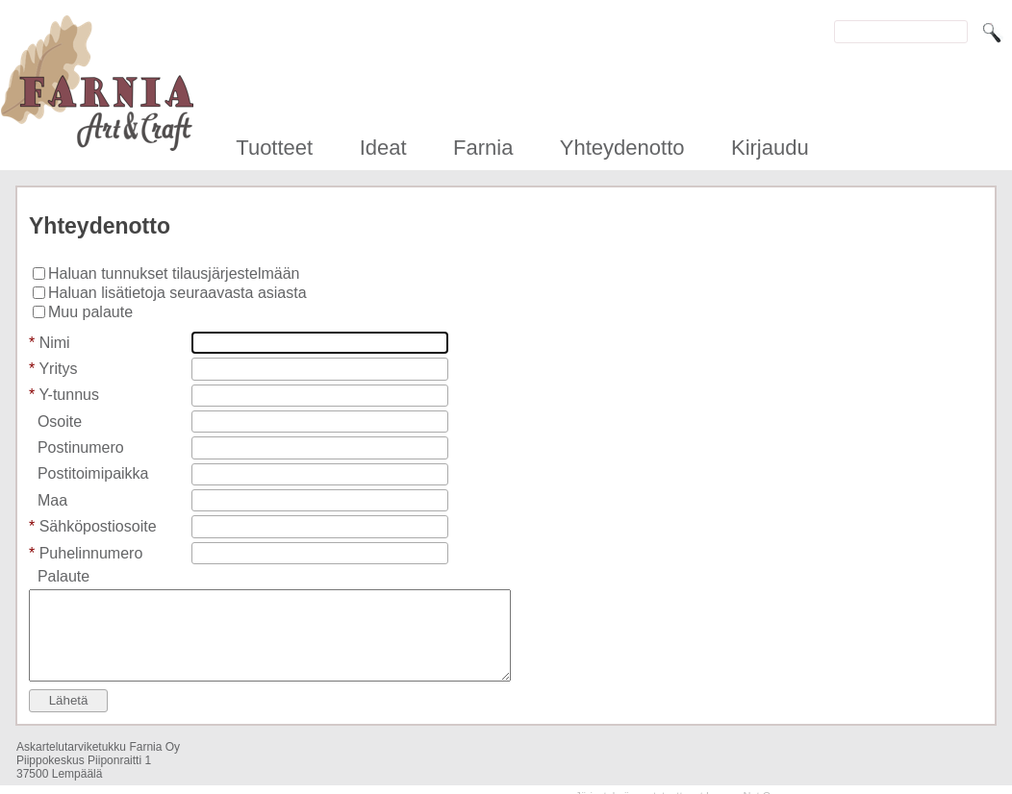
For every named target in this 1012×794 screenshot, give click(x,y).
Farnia (483, 148)
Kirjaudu (770, 148)
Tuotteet (274, 148)
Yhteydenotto (622, 148)
